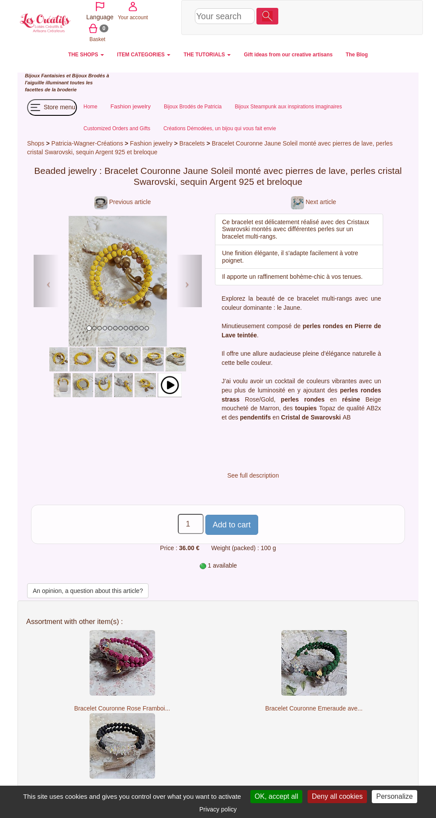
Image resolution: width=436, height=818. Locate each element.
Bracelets (193, 143)
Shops (36, 143)
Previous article (122, 201)
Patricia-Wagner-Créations (87, 143)
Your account (341, 17)
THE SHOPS (86, 55)
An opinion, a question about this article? (88, 590)
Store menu (52, 107)
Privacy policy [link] (218, 809)
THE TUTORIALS (207, 55)
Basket (371, 17)
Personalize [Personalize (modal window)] (394, 796)
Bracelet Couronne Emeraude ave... (314, 708)
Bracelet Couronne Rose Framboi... (122, 708)
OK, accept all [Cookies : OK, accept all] (276, 796)
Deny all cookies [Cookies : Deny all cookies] (337, 796)
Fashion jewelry (151, 143)
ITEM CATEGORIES (143, 55)
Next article (313, 201)
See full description (253, 475)
